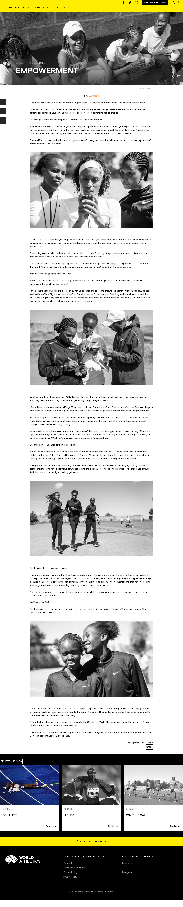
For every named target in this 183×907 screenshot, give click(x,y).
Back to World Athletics (155, 2)
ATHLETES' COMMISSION (99, 10)
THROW (78, 10)
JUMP (68, 10)
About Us (101, 848)
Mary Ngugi (93, 102)
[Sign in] (178, 3)
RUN (60, 10)
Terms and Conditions (74, 874)
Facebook (127, 869)
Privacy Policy (70, 883)
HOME (51, 10)
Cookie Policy (70, 879)
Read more (51, 833)
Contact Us (83, 848)
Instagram (127, 879)
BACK (149, 753)
